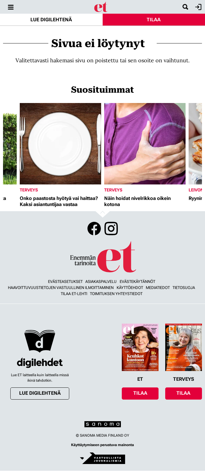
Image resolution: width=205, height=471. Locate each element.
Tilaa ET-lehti (74, 293)
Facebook (94, 228)
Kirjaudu (197, 7)
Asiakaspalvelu (101, 281)
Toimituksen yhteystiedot (116, 293)
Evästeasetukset (65, 281)
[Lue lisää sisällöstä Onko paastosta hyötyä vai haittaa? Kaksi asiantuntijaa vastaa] (60, 143)
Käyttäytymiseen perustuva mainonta (102, 445)
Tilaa (154, 19)
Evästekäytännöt (137, 281)
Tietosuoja (184, 287)
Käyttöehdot (130, 287)
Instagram (111, 228)
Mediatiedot (158, 287)
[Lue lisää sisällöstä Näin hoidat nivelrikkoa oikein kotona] (145, 143)
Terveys (29, 189)
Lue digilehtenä (51, 19)
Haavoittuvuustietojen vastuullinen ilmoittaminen (61, 287)
